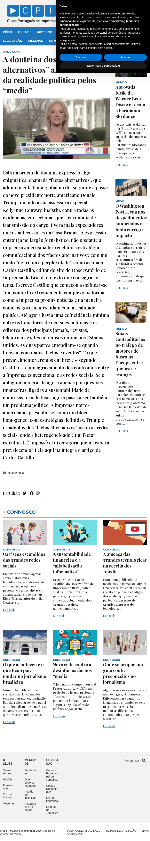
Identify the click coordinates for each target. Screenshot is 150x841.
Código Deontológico (52, 789)
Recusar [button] (80, 825)
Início (7, 32)
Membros (45, 32)
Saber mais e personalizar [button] (103, 833)
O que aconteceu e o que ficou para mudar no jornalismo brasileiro (24, 673)
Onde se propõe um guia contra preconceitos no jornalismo (123, 673)
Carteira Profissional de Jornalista (52, 775)
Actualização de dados (30, 807)
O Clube (24, 32)
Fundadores (31, 772)
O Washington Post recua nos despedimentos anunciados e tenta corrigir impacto (131, 220)
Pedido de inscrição (30, 794)
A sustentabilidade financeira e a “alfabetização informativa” (72, 563)
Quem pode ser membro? (30, 782)
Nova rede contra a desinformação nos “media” (72, 670)
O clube (7, 762)
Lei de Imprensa (52, 799)
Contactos (59, 41)
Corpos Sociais (7, 796)
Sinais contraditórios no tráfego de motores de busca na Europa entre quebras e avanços (130, 353)
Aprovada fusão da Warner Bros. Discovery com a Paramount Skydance (130, 101)
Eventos (66, 32)
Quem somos (7, 772)
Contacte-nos (131, 7)
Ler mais (121, 164)
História (7, 779)
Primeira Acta (8, 787)
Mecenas (35, 41)
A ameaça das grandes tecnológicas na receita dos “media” (125, 563)
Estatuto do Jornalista (52, 810)
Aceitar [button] (125, 825)
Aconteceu (89, 32)
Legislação (12, 41)
